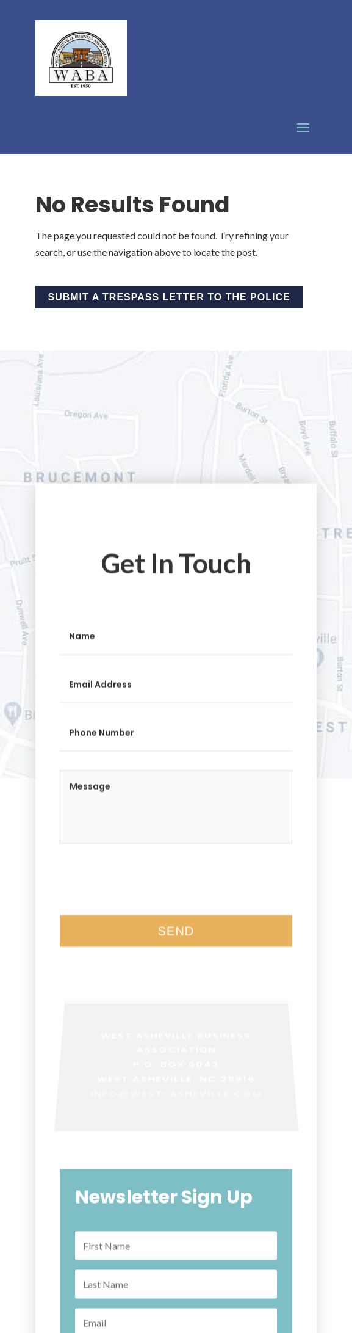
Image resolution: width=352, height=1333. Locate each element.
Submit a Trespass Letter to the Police (169, 297)
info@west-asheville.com (176, 1113)
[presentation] (152, 901)
